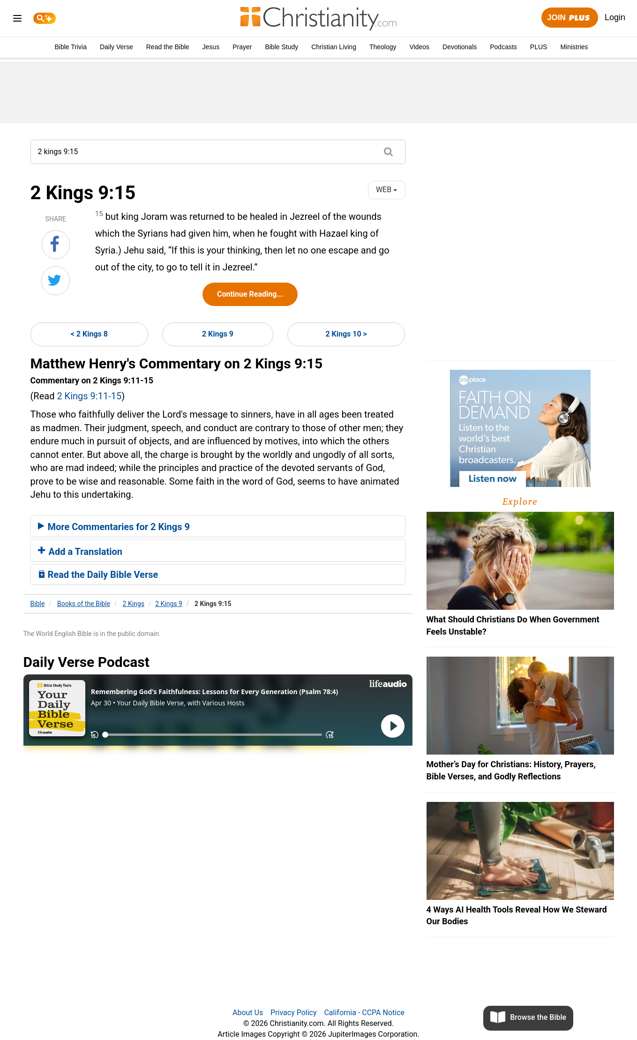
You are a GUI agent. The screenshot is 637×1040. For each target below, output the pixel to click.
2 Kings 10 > (346, 333)
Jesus (211, 47)
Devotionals (459, 47)
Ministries (574, 47)
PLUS (538, 47)
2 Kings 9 (217, 333)
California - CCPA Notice (364, 1012)
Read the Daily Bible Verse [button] (98, 574)
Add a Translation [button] (80, 551)
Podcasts (503, 47)
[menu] (17, 20)
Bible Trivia (70, 47)
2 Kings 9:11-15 (89, 396)
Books (83, 603)
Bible (37, 603)
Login (615, 17)
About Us (247, 1012)
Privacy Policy (293, 1012)
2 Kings (133, 603)
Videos (420, 47)
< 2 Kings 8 (89, 333)
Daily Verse (116, 47)
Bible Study (281, 47)
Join (569, 18)
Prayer (242, 47)
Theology (383, 47)
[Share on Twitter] (55, 280)
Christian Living (333, 47)
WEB (386, 189)
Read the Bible (167, 47)
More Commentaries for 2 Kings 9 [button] (114, 526)
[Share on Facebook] (56, 244)
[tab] (218, 526)
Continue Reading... (250, 294)
